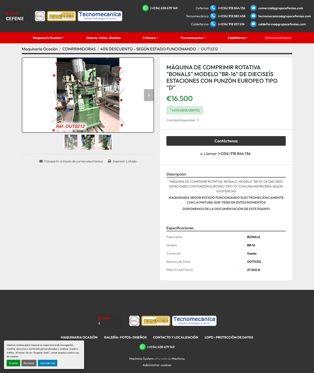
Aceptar (13, 363)
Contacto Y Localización (175, 337)
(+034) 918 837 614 (231, 24)
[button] (48, 37)
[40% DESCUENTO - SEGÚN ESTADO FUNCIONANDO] (148, 48)
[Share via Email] (71, 161)
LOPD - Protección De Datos (229, 337)
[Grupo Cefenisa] (109, 320)
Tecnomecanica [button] (191, 38)
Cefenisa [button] (149, 38)
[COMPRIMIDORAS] (79, 48)
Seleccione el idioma (278, 38)
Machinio (178, 359)
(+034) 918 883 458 (232, 16)
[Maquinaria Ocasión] (40, 48)
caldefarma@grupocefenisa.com (282, 24)
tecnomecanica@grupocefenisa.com (284, 16)
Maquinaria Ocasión (47, 38)
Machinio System (141, 359)
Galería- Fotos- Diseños (103, 38)
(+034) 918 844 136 (231, 8)
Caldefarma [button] (236, 38)
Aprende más (47, 363)
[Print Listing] (122, 161)
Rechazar (29, 363)
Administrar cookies (157, 365)
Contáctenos (226, 140)
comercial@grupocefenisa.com (280, 8)
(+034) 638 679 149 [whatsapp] (164, 8)
